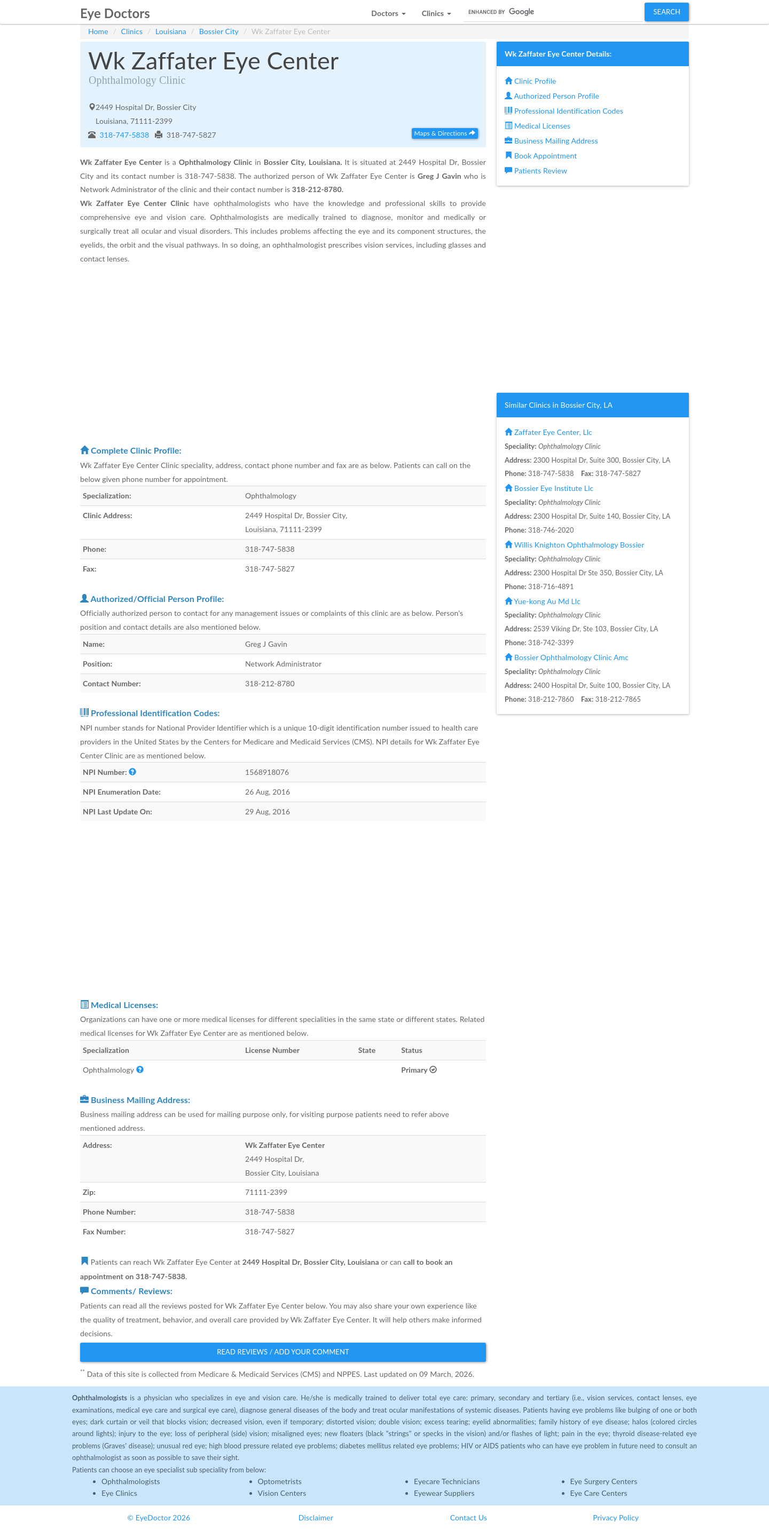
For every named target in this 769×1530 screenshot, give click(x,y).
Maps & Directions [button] (444, 133)
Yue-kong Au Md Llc (542, 601)
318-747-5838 (124, 134)
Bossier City (219, 31)
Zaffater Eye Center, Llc (548, 432)
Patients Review (536, 170)
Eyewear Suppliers (444, 1492)
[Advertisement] (283, 354)
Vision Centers (282, 1492)
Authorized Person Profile (552, 95)
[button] (388, 10)
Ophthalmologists (130, 1481)
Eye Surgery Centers (604, 1481)
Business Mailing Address (551, 140)
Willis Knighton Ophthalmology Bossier (574, 544)
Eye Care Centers (598, 1492)
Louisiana (170, 31)
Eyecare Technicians (447, 1481)
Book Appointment (541, 155)
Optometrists (280, 1481)
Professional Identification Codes (564, 110)
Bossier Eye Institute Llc (549, 488)
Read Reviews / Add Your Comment (283, 1351)
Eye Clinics (119, 1492)
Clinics (132, 31)
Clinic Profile (530, 80)
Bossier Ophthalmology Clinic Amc (567, 657)
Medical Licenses (537, 125)
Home (98, 31)
